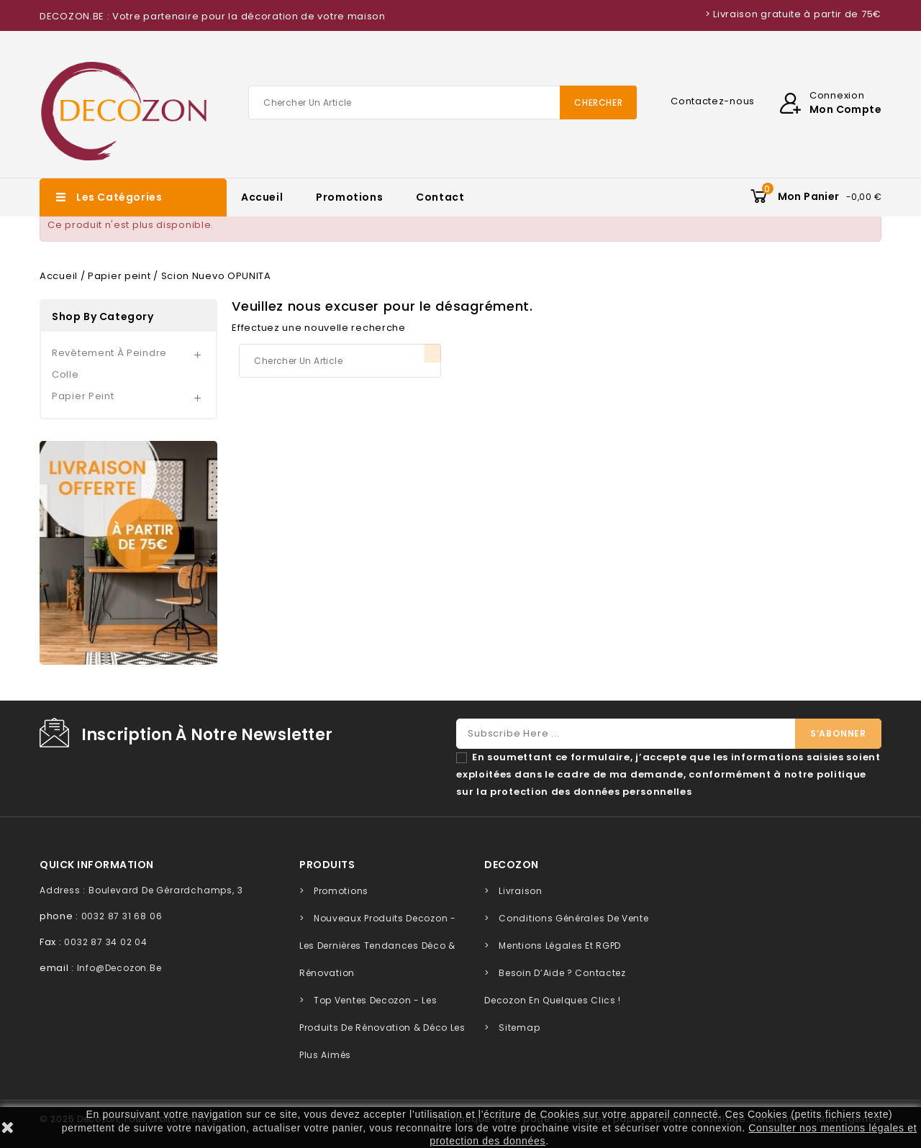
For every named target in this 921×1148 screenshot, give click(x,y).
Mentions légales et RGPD (560, 945)
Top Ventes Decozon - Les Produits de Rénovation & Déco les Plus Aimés (382, 1027)
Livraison (520, 891)
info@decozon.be (119, 968)
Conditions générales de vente (573, 918)
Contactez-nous (713, 101)
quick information (97, 864)
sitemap (519, 1027)
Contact (440, 197)
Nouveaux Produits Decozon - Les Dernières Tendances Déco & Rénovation (377, 945)
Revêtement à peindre (109, 353)
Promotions (349, 197)
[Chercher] (442, 102)
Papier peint (83, 396)
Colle (65, 374)
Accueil (262, 197)
